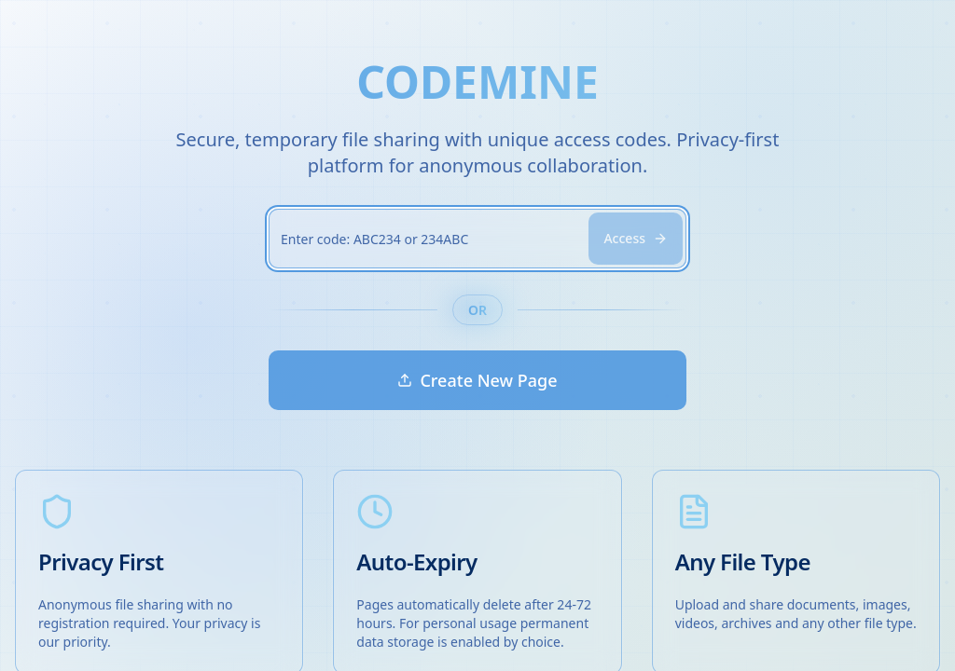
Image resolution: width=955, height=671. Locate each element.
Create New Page (477, 380)
